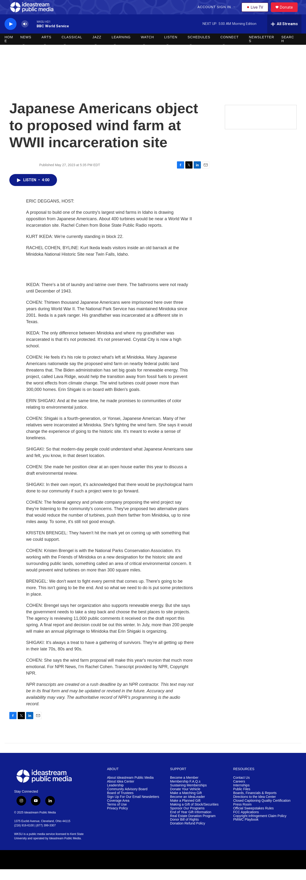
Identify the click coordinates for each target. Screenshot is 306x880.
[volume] (25, 34)
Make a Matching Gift (186, 804)
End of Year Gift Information (190, 823)
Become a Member (184, 788)
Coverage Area (118, 811)
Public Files (241, 800)
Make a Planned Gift (185, 811)
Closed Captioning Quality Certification (262, 811)
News (25, 48)
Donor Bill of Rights (184, 830)
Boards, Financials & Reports (255, 804)
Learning (121, 48)
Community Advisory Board (127, 800)
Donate (289, 12)
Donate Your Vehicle (185, 800)
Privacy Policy (117, 819)
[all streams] (284, 34)
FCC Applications (246, 823)
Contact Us (241, 788)
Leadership (115, 796)
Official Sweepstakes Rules (253, 819)
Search (287, 50)
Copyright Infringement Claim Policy (260, 827)
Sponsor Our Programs (187, 819)
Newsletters (261, 50)
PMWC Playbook (246, 830)
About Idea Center (120, 792)
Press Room (242, 815)
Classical (72, 48)
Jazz (96, 48)
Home (9, 50)
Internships (241, 796)
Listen (170, 48)
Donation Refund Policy (187, 834)
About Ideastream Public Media (130, 788)
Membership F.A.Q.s (185, 792)
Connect (230, 48)
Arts (46, 48)
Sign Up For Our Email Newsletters (133, 807)
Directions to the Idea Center (254, 807)
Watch (147, 48)
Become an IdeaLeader (187, 807)
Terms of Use (117, 815)
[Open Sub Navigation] (235, 12)
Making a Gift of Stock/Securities (194, 815)
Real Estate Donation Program (192, 827)
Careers (239, 792)
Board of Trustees (120, 804)
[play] (10, 35)
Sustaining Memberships (188, 796)
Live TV (256, 12)
